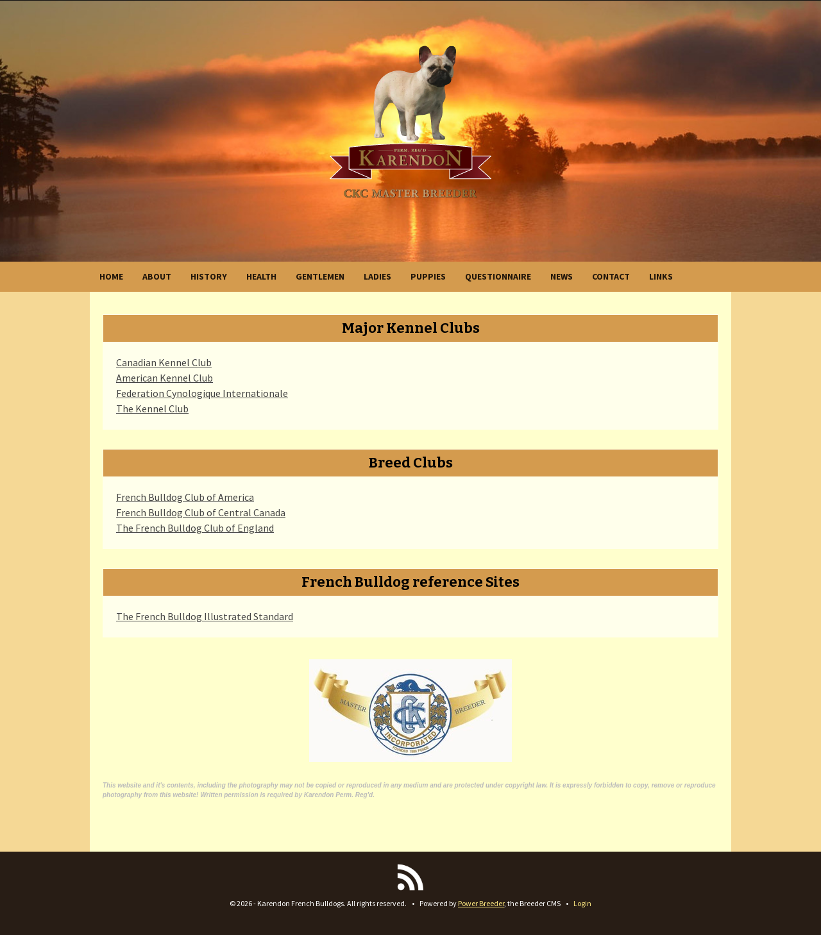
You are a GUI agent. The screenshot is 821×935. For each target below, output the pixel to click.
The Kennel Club (152, 408)
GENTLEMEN (320, 276)
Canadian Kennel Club (164, 362)
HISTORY (208, 276)
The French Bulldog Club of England (195, 527)
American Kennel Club (164, 377)
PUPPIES (428, 276)
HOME (111, 276)
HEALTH (261, 276)
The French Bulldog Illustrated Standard (204, 616)
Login (582, 903)
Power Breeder (481, 903)
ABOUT (156, 276)
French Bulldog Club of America (185, 497)
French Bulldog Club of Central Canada (200, 512)
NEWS (561, 276)
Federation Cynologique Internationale (202, 393)
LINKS (661, 276)
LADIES (377, 276)
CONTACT (611, 276)
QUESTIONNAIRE (498, 276)
